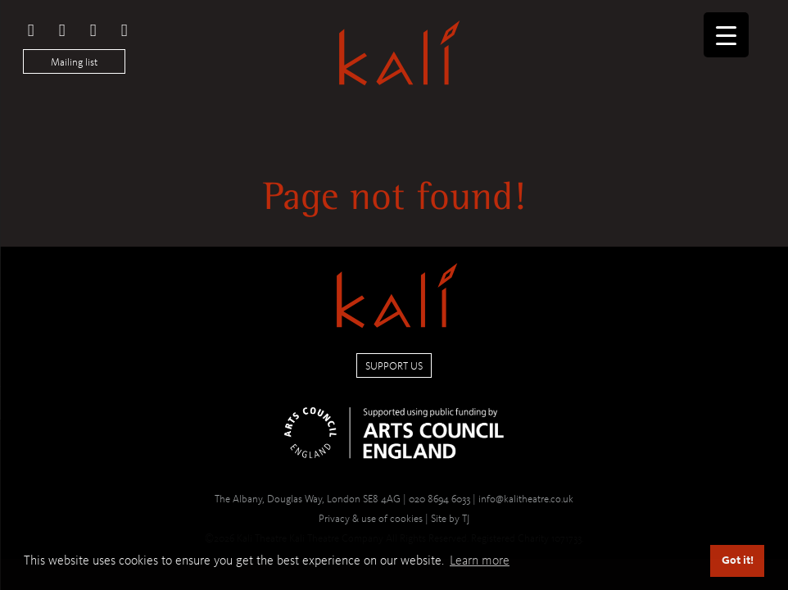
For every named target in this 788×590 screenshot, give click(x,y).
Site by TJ (450, 518)
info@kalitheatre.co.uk (525, 499)
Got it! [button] (738, 560)
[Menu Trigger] (726, 34)
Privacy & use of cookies (371, 518)
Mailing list (74, 62)
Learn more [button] (479, 560)
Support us (394, 366)
